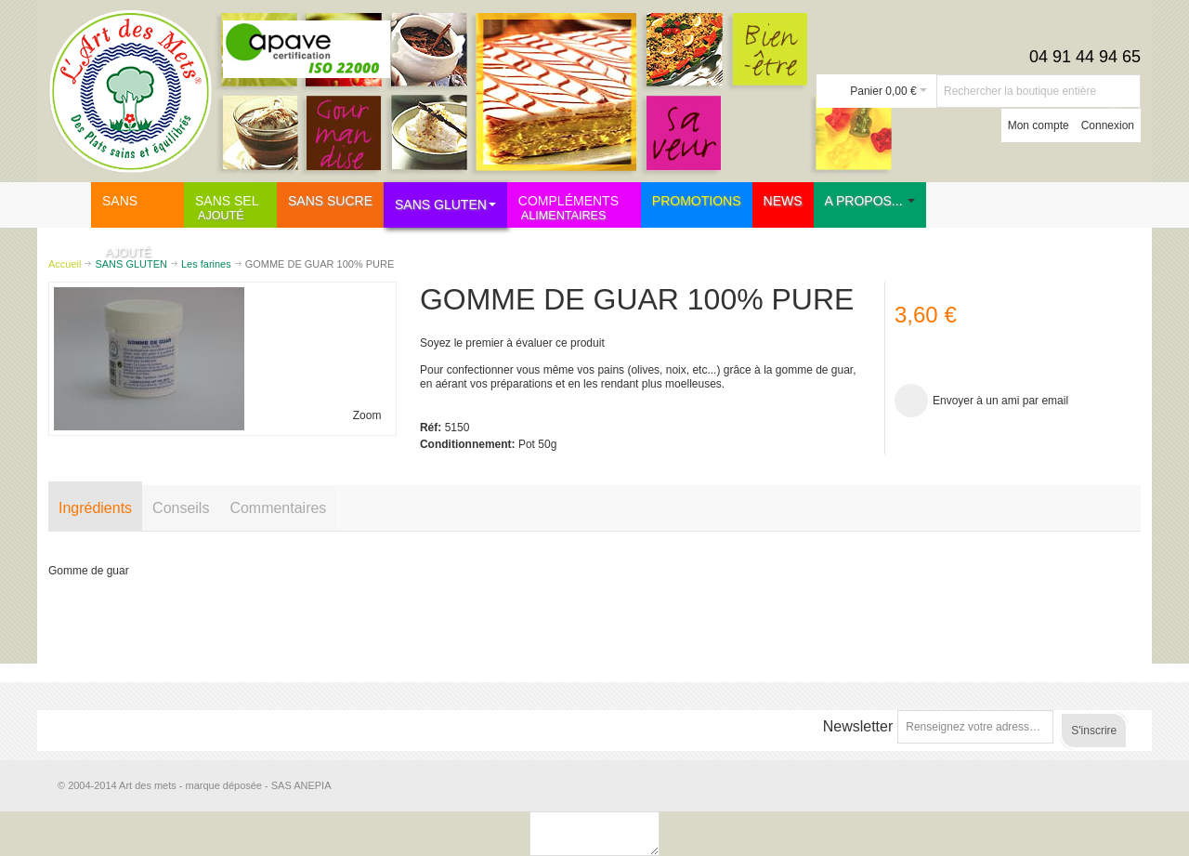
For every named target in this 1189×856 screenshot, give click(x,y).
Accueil (64, 264)
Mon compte (1038, 125)
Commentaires (277, 508)
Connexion (1107, 125)
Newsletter (858, 726)
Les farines (206, 264)
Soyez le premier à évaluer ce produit (512, 342)
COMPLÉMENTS (575, 207)
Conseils (180, 508)
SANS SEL (236, 207)
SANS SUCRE (143, 226)
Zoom (367, 415)
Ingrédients (95, 508)
